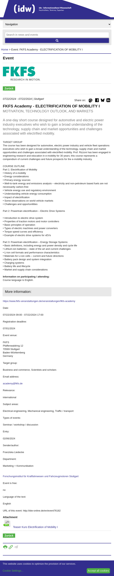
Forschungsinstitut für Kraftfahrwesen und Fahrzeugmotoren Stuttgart (41, 476)
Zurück (9, 88)
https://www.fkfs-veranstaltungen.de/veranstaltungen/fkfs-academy (39, 301)
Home (4, 49)
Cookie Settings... (13, 570)
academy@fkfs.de (13, 383)
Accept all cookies (98, 570)
